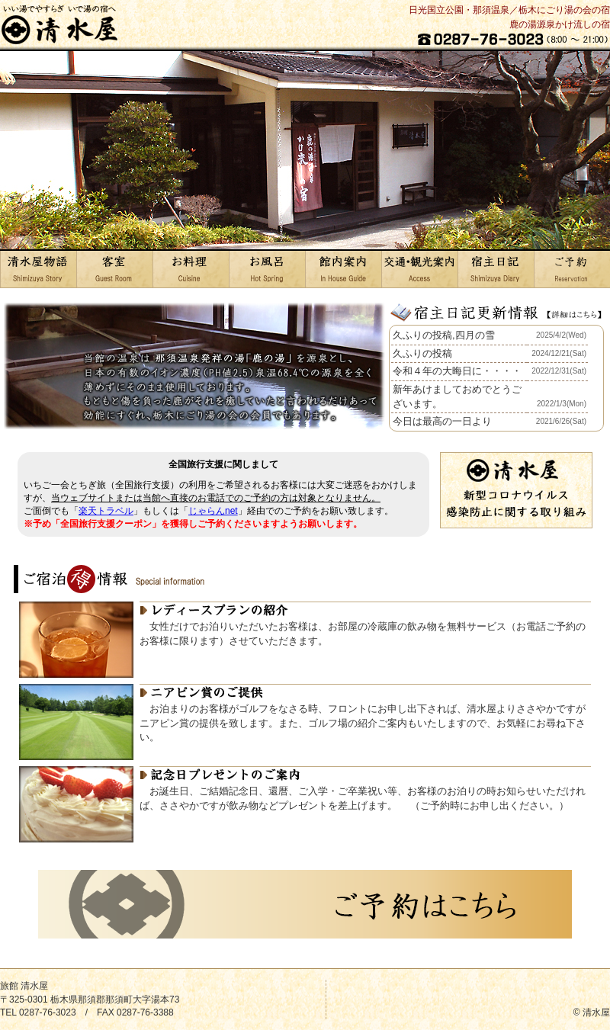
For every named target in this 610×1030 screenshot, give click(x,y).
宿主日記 (496, 269)
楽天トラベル (106, 510)
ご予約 (572, 269)
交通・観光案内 (419, 269)
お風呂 (267, 269)
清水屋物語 (38, 269)
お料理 (190, 269)
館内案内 (343, 269)
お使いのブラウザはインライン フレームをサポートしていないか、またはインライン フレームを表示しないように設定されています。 (496, 378)
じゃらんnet (213, 510)
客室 (114, 269)
